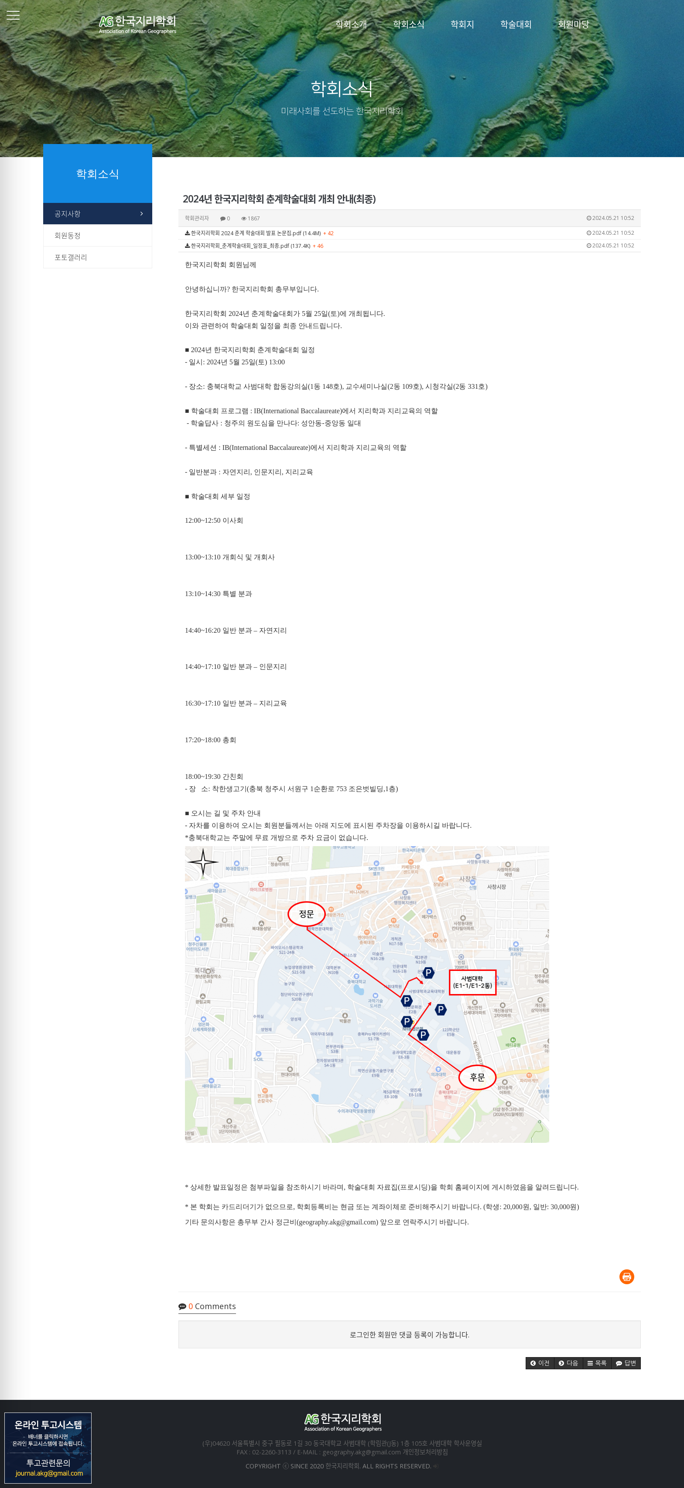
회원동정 (68, 235)
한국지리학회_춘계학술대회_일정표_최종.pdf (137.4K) (409, 246)
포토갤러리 (71, 257)
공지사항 (68, 214)
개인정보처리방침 (425, 1452)
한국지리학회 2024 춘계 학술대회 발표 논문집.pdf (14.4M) (409, 233)
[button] (540, 1363)
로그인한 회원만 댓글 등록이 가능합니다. (409, 1335)
